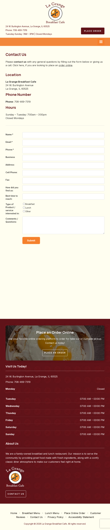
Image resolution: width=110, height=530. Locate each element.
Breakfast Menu (31, 513)
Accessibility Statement (81, 517)
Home (13, 513)
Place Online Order (74, 513)
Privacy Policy (55, 517)
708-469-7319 (20, 30)
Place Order (93, 30)
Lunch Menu (52, 513)
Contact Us (36, 517)
